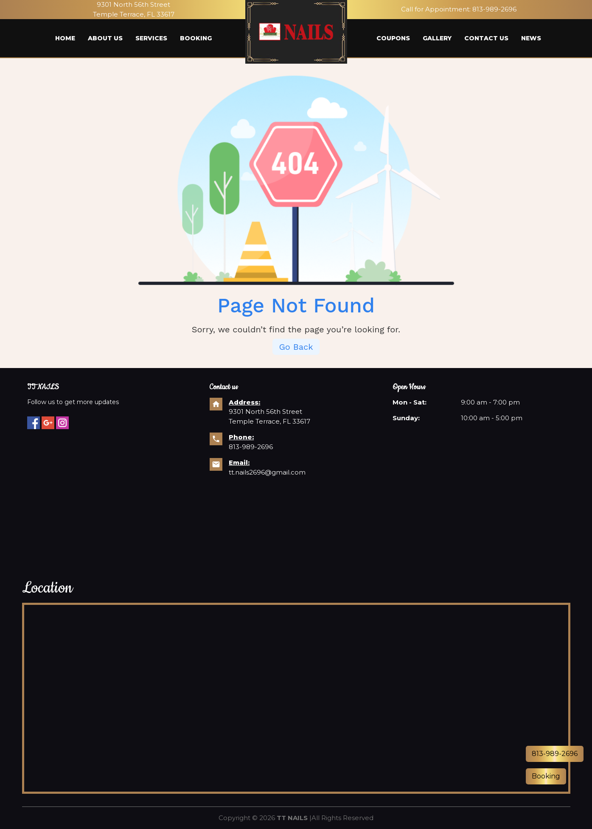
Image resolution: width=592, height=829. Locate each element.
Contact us (486, 38)
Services (151, 38)
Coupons (393, 38)
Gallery (437, 38)
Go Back (296, 347)
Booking (196, 38)
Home (65, 38)
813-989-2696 (494, 9)
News (531, 38)
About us (105, 38)
